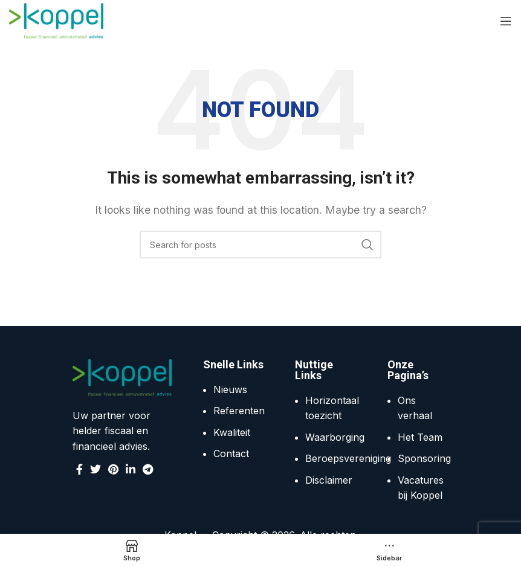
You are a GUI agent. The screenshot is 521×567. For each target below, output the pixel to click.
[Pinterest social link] (113, 469)
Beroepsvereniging (348, 458)
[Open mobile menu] (506, 21)
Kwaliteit (231, 432)
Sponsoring (424, 458)
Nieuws (230, 389)
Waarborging (334, 437)
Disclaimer (328, 480)
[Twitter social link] (95, 469)
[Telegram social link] (148, 469)
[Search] (260, 244)
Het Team (420, 437)
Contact (231, 453)
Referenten (239, 411)
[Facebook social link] (79, 469)
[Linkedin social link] (130, 469)
